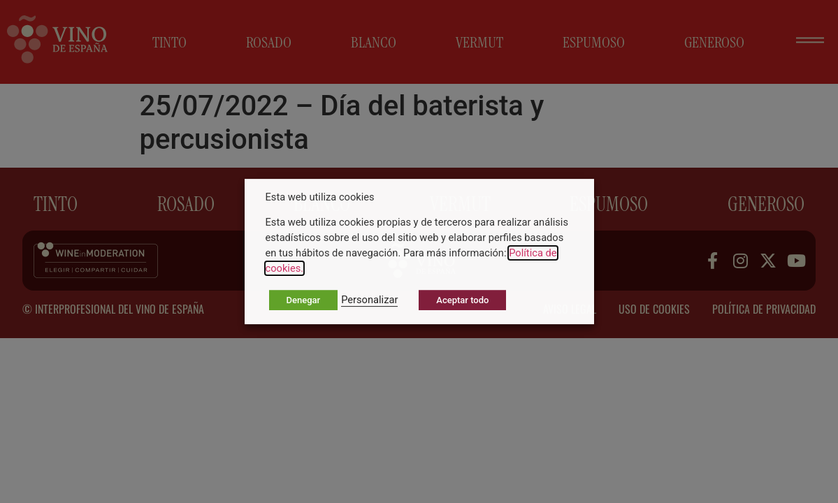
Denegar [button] (304, 300)
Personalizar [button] (369, 299)
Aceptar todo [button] (462, 300)
